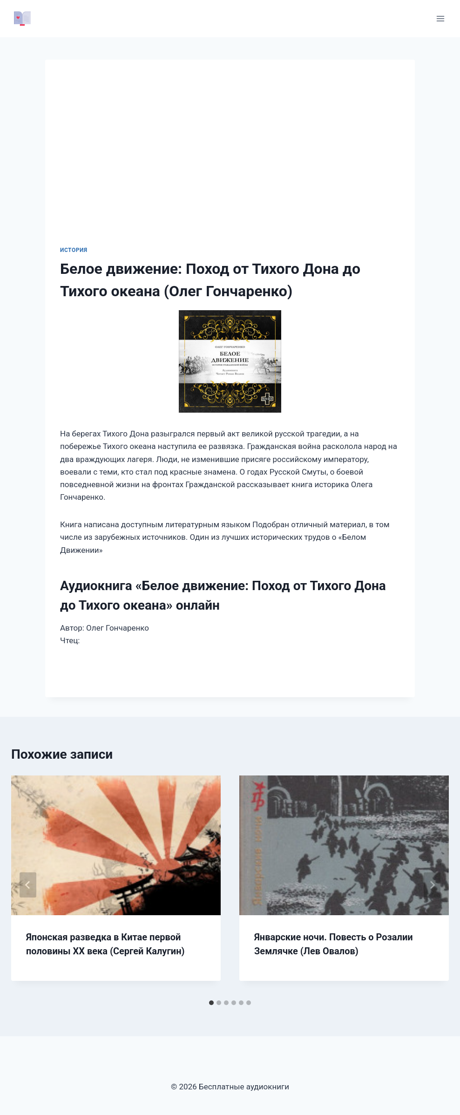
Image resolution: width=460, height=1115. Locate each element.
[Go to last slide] (28, 884)
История (74, 250)
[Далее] (432, 884)
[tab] (211, 1002)
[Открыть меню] (440, 18)
